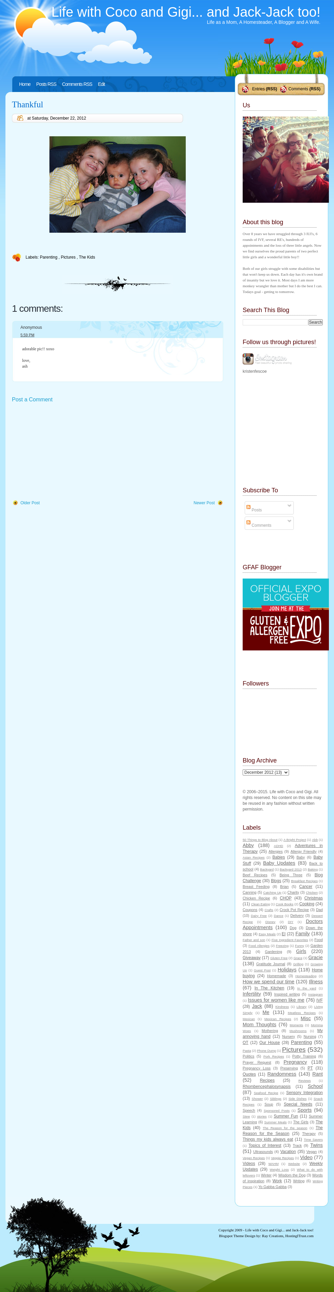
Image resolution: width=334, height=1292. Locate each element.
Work (277, 1181)
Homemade (276, 976)
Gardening (273, 952)
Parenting (49, 257)
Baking (313, 869)
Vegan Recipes (254, 1158)
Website (294, 1164)
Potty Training (304, 1056)
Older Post (30, 503)
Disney (270, 922)
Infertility (252, 994)
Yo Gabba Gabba (272, 1187)
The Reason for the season (285, 1128)
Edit (101, 84)
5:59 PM (27, 335)
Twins (316, 1145)
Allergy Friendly (303, 851)
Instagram (315, 994)
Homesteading (306, 976)
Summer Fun (286, 1116)
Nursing (310, 1036)
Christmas (313, 898)
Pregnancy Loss (257, 1068)
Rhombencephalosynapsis (267, 1086)
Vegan (311, 1152)
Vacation (288, 1151)
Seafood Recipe (266, 1093)
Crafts (268, 910)
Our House (269, 1042)
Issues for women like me (276, 1000)
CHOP (286, 898)
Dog (293, 928)
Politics (248, 1056)
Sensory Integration (304, 1092)
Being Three (290, 875)
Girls (301, 951)
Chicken (312, 892)
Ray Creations (273, 1236)
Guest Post (262, 970)
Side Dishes (297, 1099)
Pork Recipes (273, 1056)
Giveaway (252, 957)
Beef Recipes (255, 875)
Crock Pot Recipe (294, 910)
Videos (249, 1163)
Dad (319, 910)
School (315, 1086)
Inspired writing (287, 994)
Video (306, 1157)
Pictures (69, 257)
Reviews (304, 1080)
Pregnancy (295, 1062)
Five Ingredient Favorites (290, 940)
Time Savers (313, 1139)
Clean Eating (260, 904)
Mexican (249, 1019)
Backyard (267, 869)
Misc (306, 1018)
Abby (248, 845)
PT (310, 1068)
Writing (298, 1181)
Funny (299, 946)
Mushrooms (297, 1031)
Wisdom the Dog (291, 1175)
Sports (305, 1110)
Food (318, 940)
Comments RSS (77, 84)
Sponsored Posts (277, 1110)
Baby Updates (279, 863)
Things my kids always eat (268, 1139)
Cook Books (284, 904)
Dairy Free (259, 916)
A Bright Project (295, 840)
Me (265, 1012)
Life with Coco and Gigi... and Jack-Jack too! (185, 11)
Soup (268, 1104)
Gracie (315, 957)
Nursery (288, 1036)
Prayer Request (257, 1062)
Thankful (27, 104)
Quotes (249, 1074)
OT (245, 1042)
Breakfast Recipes (304, 881)
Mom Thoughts (259, 1024)
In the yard (306, 988)
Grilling (298, 964)
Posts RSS (46, 84)
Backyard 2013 (291, 869)
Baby (301, 857)
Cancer (306, 886)
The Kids (87, 257)
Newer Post (204, 503)
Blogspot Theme (231, 1236)
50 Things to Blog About (260, 840)
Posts (254, 510)
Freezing (282, 946)
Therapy (309, 1134)
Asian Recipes (253, 857)
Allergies (276, 851)
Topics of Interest (264, 1145)
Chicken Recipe (256, 898)
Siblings (276, 1099)
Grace (297, 958)
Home (24, 84)
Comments (298, 89)
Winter (266, 1175)
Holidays (287, 969)
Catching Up (272, 892)
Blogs (276, 880)
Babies (278, 857)
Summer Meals (275, 1122)
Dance (279, 916)
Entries (258, 89)
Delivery (297, 915)
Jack (257, 1006)
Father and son (254, 940)
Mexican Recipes (277, 1019)
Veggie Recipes (282, 1158)
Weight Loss (279, 1169)
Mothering (270, 1031)
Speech (249, 1110)
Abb (315, 840)
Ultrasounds (263, 1152)
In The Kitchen (269, 988)
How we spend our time (268, 981)
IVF (319, 1000)
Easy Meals (267, 934)
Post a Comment (32, 399)
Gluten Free (279, 958)
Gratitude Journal (270, 964)
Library (301, 1007)
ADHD (278, 846)
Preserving (289, 1068)
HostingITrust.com (299, 1236)
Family (302, 933)
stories (262, 1116)
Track (297, 1145)
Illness (316, 981)
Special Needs (298, 1104)
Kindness (282, 1007)
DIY (290, 922)
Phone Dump (266, 1050)
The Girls (300, 1122)
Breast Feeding (256, 887)
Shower (257, 1099)
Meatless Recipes (302, 1013)
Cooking (306, 904)
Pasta (247, 1050)
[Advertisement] (63, 451)
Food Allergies (259, 946)
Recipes (267, 1080)
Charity (293, 892)
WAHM (273, 1164)
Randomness (281, 1074)
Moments (296, 1025)
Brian (284, 887)
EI (284, 934)
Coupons (250, 910)
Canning (249, 892)
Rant (318, 1074)
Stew (246, 1116)
